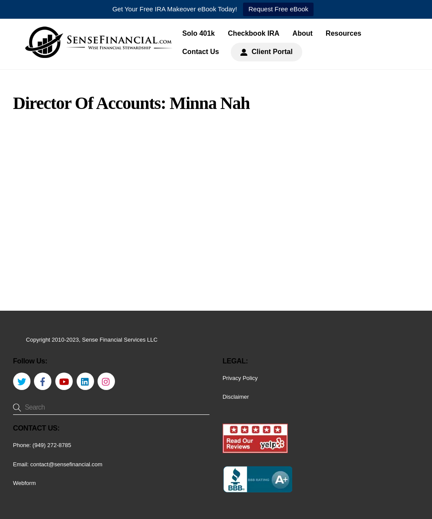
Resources (343, 33)
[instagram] (106, 380)
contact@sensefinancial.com (66, 464)
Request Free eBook (278, 9)
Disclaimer (236, 396)
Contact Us (200, 51)
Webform (24, 483)
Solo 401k (198, 33)
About (303, 33)
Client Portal (266, 51)
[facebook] (42, 380)
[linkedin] (85, 380)
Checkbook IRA (253, 33)
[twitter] (21, 380)
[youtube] (64, 380)
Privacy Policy (240, 378)
